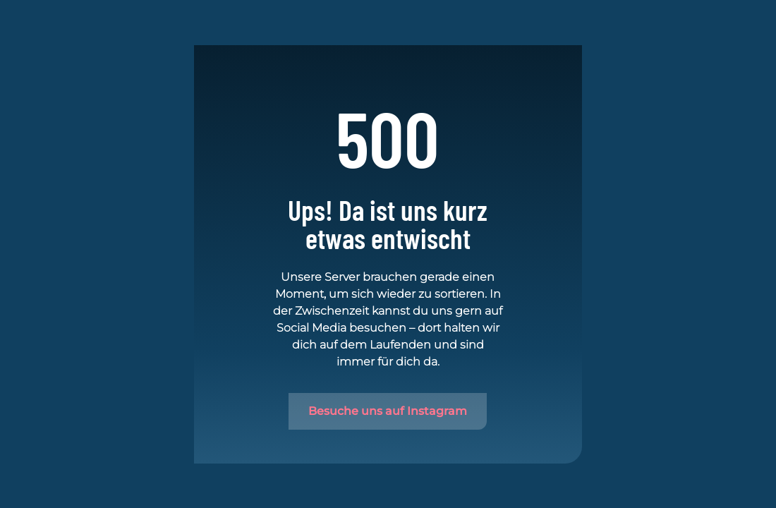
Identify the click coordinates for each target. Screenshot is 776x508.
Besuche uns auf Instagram (387, 411)
